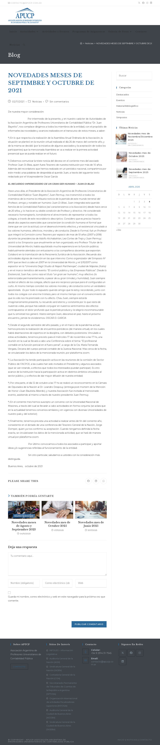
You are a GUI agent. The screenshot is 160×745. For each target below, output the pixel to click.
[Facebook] (131, 653)
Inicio (121, 740)
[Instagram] (139, 653)
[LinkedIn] (122, 661)
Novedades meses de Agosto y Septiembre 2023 (24, 526)
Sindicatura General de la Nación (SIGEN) (60, 668)
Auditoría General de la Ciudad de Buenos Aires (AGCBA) (59, 714)
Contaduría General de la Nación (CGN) (60, 676)
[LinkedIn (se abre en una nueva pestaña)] (150, 3)
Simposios (121, 117)
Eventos (120, 100)
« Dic (118, 230)
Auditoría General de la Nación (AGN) (59, 660)
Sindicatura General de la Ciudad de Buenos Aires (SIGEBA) (60, 726)
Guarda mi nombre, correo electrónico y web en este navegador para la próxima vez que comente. (56, 598)
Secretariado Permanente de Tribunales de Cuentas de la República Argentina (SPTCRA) (61, 688)
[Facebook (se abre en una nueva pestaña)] (143, 3)
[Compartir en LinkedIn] (96, 481)
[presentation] (29, 613)
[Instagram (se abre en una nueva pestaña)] (147, 3)
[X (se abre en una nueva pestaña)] (139, 3)
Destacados (122, 94)
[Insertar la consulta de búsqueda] (134, 76)
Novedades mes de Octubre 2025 (57, 524)
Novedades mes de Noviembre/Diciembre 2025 (140, 136)
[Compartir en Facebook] (88, 481)
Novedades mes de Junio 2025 (91, 524)
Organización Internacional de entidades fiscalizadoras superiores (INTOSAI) (61, 702)
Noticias (37, 101)
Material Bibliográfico (127, 106)
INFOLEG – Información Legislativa (59, 652)
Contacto (19, 666)
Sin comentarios (59, 101)
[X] (122, 653)
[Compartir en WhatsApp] (103, 481)
